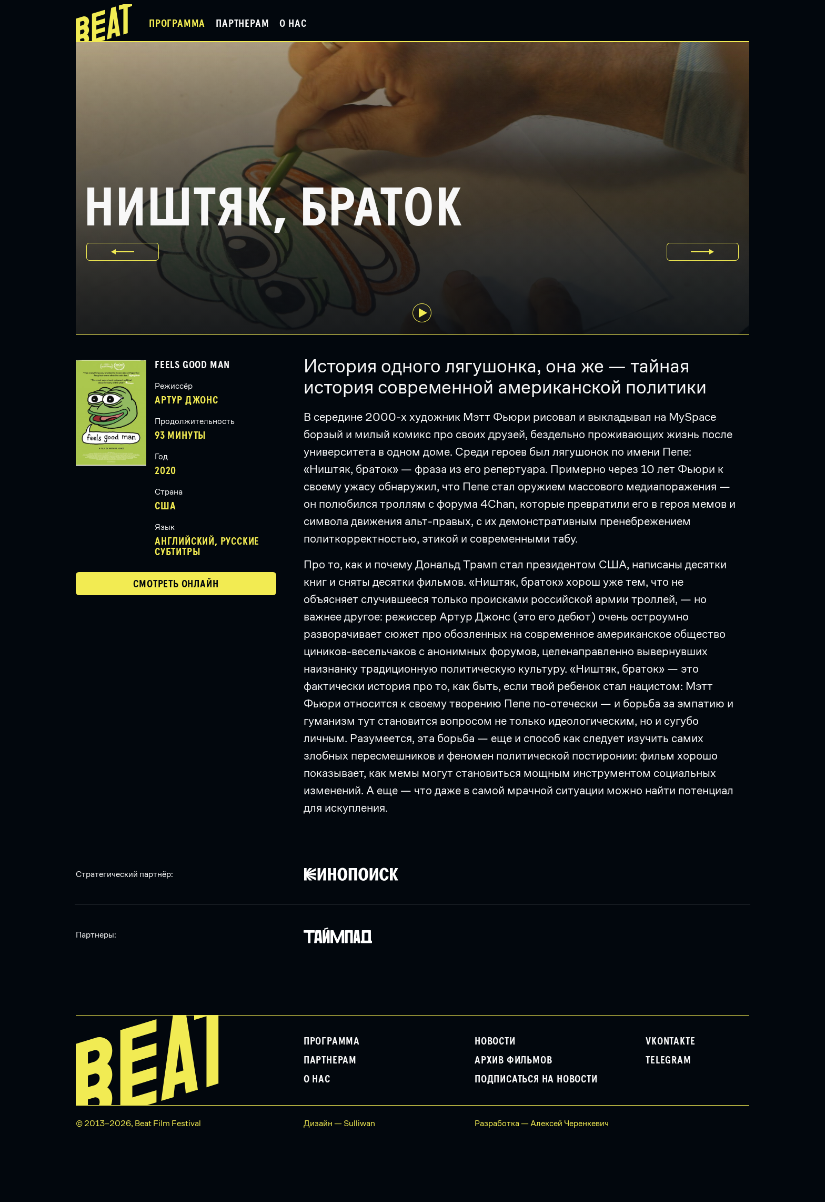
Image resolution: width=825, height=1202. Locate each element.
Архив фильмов (513, 1060)
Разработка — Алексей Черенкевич (542, 1123)
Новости (495, 1041)
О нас (292, 23)
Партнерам (242, 23)
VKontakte (670, 1041)
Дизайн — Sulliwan (339, 1123)
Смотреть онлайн (175, 584)
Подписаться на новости (536, 1079)
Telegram (668, 1060)
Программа (177, 23)
